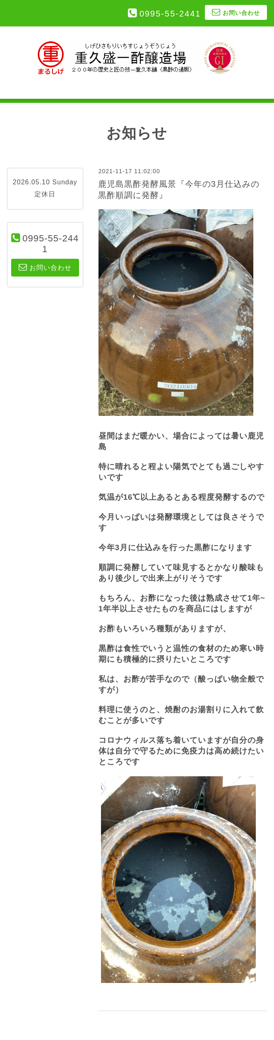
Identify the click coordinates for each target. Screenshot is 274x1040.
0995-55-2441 (170, 13)
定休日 (44, 194)
